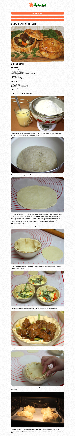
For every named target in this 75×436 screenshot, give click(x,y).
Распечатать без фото (37, 16)
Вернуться (37, 20)
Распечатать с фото (37, 13)
